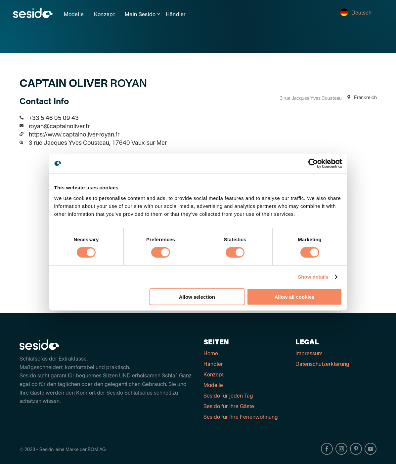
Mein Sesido (140, 15)
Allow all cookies (295, 296)
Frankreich (361, 98)
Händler (176, 15)
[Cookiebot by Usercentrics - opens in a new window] (313, 164)
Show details (313, 277)
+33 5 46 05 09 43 (54, 118)
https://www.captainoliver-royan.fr (74, 135)
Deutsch (356, 13)
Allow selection (197, 296)
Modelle (74, 15)
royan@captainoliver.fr (59, 127)
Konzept (104, 15)
